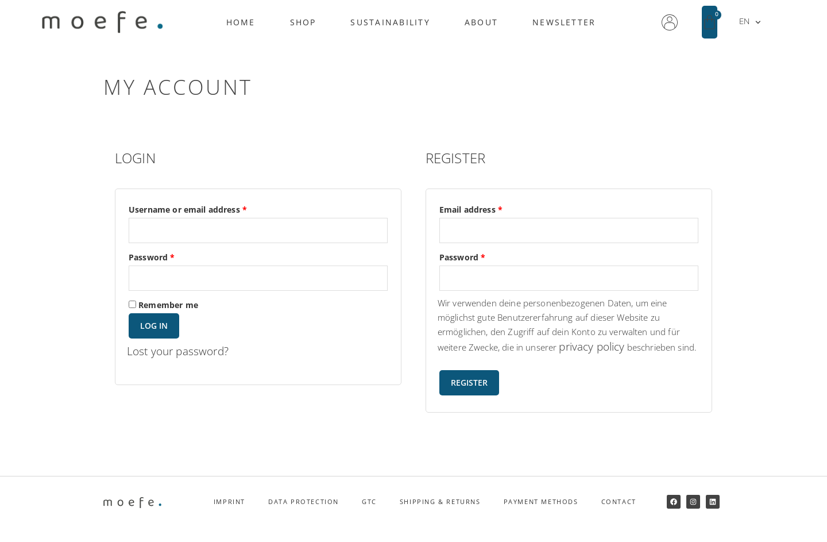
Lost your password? (180, 351)
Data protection (303, 516)
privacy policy (594, 347)
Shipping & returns (440, 516)
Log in (154, 326)
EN (750, 22)
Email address (488, 208)
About (481, 22)
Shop (303, 22)
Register (469, 397)
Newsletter (564, 22)
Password (170, 257)
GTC (369, 516)
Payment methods (541, 516)
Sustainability (390, 22)
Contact (618, 516)
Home (241, 22)
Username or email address (206, 208)
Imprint (229, 516)
